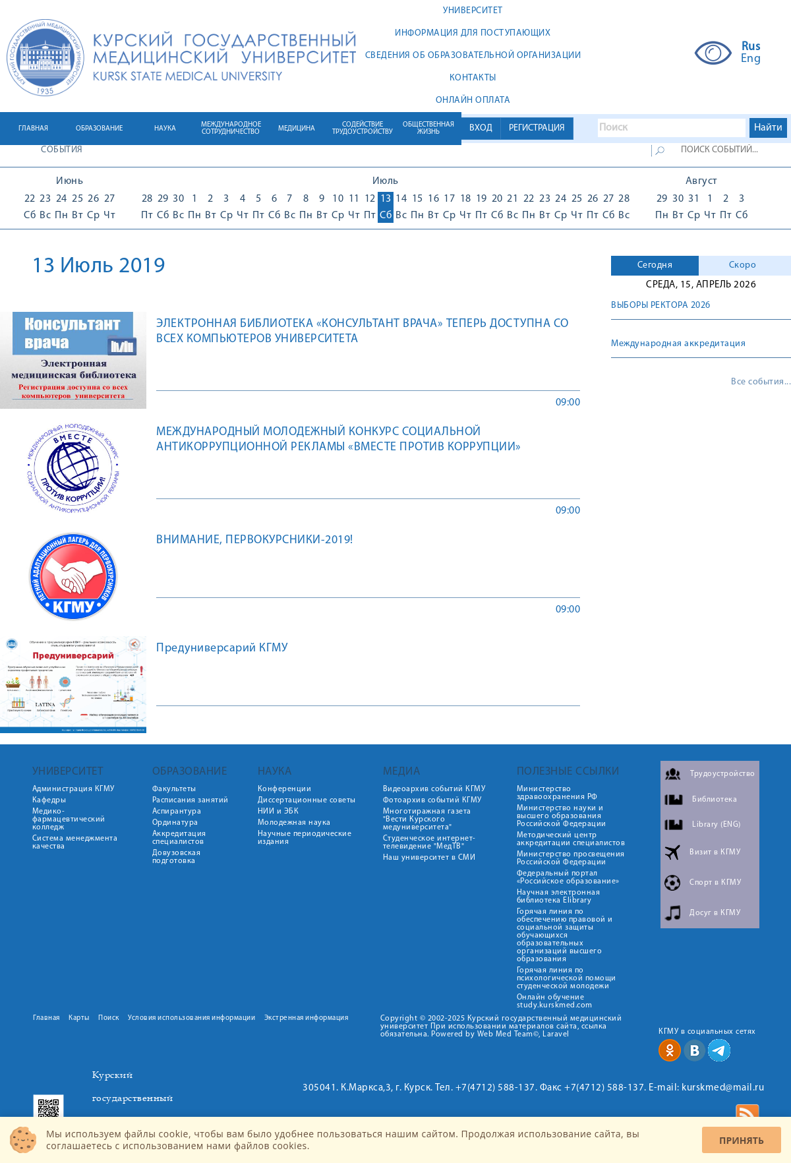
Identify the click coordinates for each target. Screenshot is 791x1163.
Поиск (108, 1018)
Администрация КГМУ (73, 789)
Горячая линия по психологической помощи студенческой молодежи (566, 978)
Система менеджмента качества (75, 842)
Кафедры (49, 800)
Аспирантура (177, 812)
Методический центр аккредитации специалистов (571, 839)
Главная (46, 1018)
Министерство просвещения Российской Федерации (571, 858)
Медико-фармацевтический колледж (68, 819)
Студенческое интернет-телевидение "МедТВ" (429, 842)
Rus (751, 47)
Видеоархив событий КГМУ (434, 789)
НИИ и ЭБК (278, 812)
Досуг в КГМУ (714, 913)
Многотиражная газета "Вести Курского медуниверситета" (427, 819)
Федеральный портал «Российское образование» (568, 877)
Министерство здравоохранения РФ (557, 793)
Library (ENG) (716, 825)
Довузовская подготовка (176, 857)
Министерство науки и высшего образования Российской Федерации (561, 816)
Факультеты (174, 789)
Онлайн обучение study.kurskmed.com (555, 1001)
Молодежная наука (294, 823)
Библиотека (714, 800)
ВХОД (480, 128)
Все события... (761, 382)
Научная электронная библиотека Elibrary (559, 897)
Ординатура (175, 823)
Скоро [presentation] (743, 265)
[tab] (655, 266)
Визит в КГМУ (714, 852)
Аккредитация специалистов (179, 838)
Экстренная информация (306, 1018)
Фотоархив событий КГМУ (432, 800)
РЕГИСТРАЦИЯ (537, 128)
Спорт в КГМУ (715, 883)
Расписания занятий (190, 800)
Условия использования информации (191, 1018)
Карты (79, 1018)
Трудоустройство (722, 774)
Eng (751, 59)
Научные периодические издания (305, 838)
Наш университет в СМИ (429, 858)
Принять (741, 1140)
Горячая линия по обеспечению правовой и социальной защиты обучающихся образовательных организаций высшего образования (565, 935)
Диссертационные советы (307, 800)
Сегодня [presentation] (655, 265)
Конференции (285, 789)
